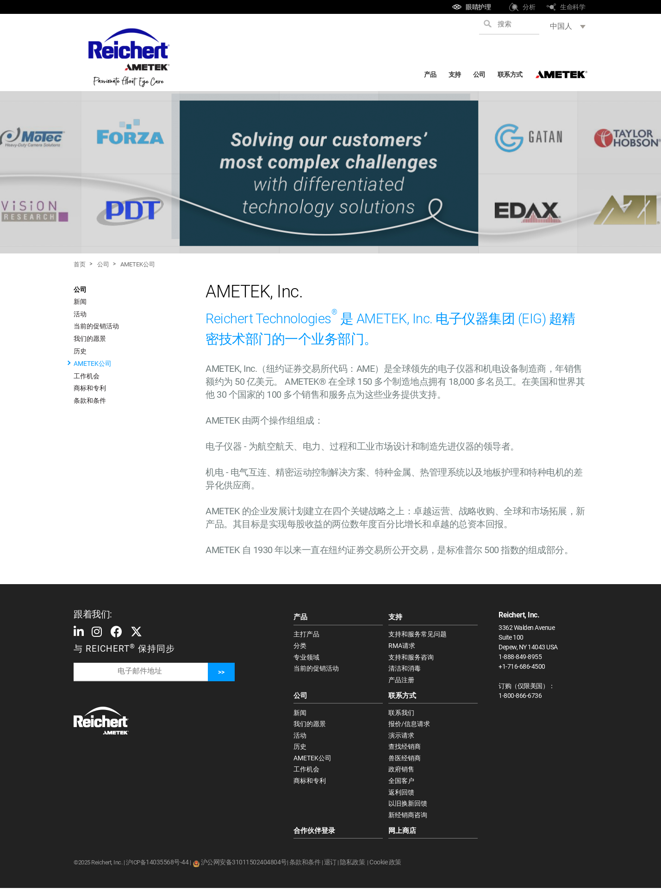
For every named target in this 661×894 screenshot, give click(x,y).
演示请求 (401, 738)
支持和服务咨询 (411, 658)
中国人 (561, 26)
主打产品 (306, 634)
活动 (80, 314)
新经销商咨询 (407, 820)
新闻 (80, 301)
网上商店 (402, 836)
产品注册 (401, 681)
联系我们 (401, 714)
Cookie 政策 (385, 868)
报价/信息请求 (409, 726)
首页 (80, 264)
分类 (299, 646)
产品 (430, 74)
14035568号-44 (167, 868)
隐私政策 (352, 868)
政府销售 (401, 773)
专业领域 (306, 658)
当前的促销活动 (96, 326)
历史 (80, 351)
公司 (479, 74)
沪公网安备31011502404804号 (244, 868)
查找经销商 (404, 750)
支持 (455, 74)
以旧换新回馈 (407, 808)
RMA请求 (401, 646)
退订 (330, 868)
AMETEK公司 (137, 264)
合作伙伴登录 (314, 836)
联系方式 (510, 74)
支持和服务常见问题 (417, 634)
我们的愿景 (90, 338)
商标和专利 (90, 388)
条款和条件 (90, 400)
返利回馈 (401, 797)
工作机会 (87, 376)
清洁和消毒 (404, 669)
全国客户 (401, 785)
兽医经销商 (404, 761)
